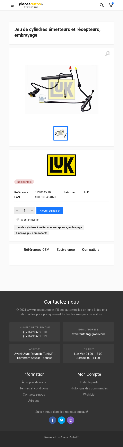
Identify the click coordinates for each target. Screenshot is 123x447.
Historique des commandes (89, 388)
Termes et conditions (34, 388)
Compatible (90, 250)
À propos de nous (34, 382)
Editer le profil (89, 382)
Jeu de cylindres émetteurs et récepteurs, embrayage (49, 227)
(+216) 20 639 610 (35, 332)
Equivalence (66, 250)
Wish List (89, 394)
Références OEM (36, 250)
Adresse (33, 401)
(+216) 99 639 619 (35, 336)
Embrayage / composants (31, 233)
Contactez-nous (34, 394)
